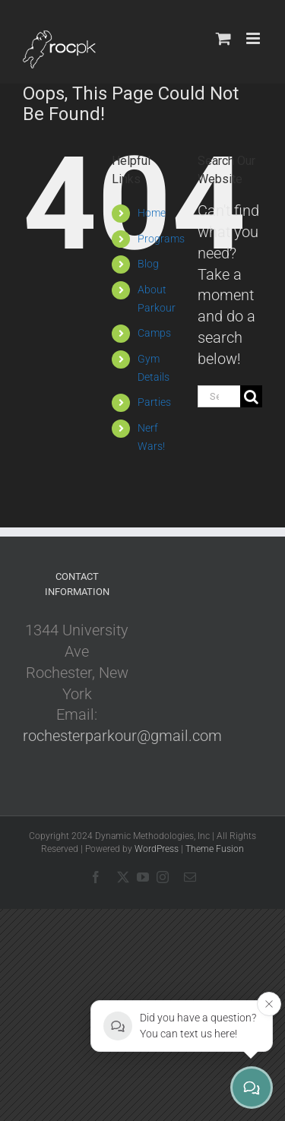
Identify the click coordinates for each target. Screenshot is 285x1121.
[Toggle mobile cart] (223, 38)
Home (152, 213)
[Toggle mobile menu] (254, 38)
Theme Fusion (214, 849)
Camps (154, 333)
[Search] (251, 396)
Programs (161, 239)
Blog (148, 264)
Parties (154, 402)
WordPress (157, 849)
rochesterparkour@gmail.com (122, 736)
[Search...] (219, 396)
